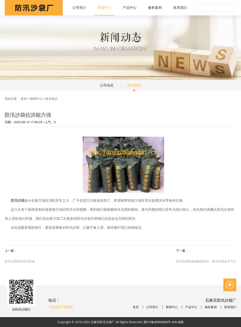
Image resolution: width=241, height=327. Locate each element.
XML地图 (178, 322)
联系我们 (180, 7)
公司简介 (79, 7)
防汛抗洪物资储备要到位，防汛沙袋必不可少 (206, 261)
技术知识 (134, 85)
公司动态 (107, 85)
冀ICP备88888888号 (157, 322)
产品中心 (130, 7)
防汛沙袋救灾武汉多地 (20, 261)
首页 (24, 99)
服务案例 (155, 7)
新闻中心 (104, 7)
